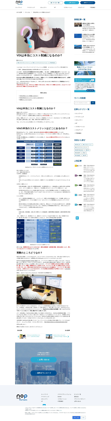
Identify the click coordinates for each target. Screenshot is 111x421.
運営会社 (76, 396)
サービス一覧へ (56, 2)
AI (84, 152)
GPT (84, 155)
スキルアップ (81, 7)
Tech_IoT (77, 144)
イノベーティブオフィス (49, 262)
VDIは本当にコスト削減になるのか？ (29, 95)
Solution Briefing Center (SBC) (30, 260)
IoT (55, 7)
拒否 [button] (83, 417)
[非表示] (45, 92)
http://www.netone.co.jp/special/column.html (55, 322)
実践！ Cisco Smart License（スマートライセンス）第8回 (89, 196)
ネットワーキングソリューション (40, 62)
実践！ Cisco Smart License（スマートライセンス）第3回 (89, 186)
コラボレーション (68, 7)
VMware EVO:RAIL (27, 69)
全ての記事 (19, 12)
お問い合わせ (72, 2)
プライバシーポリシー (79, 398)
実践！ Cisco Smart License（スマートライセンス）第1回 (89, 177)
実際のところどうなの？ (26, 99)
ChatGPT (77, 152)
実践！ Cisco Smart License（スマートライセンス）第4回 (89, 167)
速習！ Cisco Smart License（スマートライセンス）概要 (89, 206)
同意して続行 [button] (76, 417)
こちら (60, 410)
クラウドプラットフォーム (24, 62)
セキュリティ (43, 7)
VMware (53, 62)
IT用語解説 (92, 7)
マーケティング (31, 7)
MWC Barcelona (79, 150)
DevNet (59, 396)
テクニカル (27, 12)
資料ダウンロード (88, 2)
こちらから (67, 268)
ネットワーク (18, 7)
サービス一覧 (77, 394)
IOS (87, 150)
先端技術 (77, 155)
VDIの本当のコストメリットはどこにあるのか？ (32, 97)
